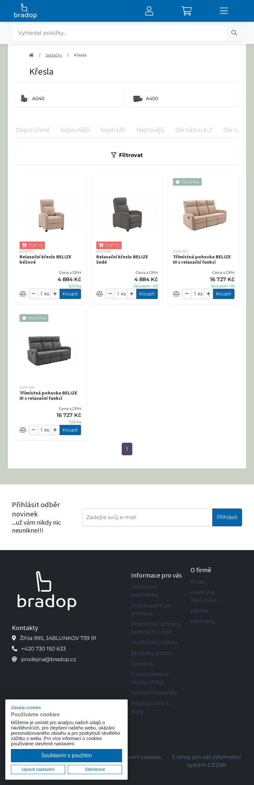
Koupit (70, 294)
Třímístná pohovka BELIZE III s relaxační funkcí (202, 259)
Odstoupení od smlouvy (151, 609)
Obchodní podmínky (144, 591)
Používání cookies (154, 642)
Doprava (142, 663)
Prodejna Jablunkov (204, 596)
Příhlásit (227, 517)
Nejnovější (151, 130)
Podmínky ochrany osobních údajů (156, 628)
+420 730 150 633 (43, 649)
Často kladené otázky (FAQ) (150, 678)
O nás (197, 582)
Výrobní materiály (154, 693)
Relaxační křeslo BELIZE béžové (45, 259)
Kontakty (202, 621)
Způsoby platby (151, 653)
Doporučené (33, 130)
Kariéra (199, 611)
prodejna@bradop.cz (48, 659)
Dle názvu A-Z (194, 130)
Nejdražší (113, 130)
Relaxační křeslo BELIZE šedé (122, 259)
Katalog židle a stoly (150, 707)
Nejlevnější (75, 130)
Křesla (80, 55)
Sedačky (54, 55)
